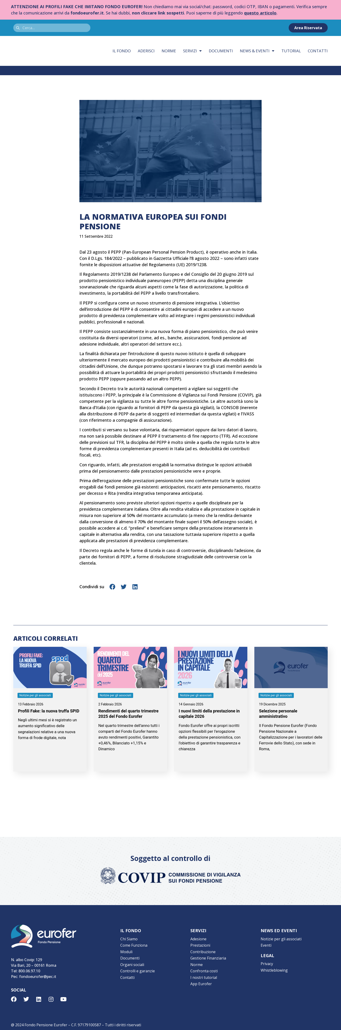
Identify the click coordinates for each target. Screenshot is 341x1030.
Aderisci (146, 50)
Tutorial (291, 50)
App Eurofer (201, 981)
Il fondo (122, 50)
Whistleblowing (274, 969)
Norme (169, 50)
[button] (113, 586)
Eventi (266, 944)
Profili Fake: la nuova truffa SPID (48, 710)
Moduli (126, 950)
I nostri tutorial (203, 975)
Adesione (198, 938)
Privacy (267, 963)
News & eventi (257, 50)
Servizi (192, 50)
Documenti (221, 50)
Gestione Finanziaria (208, 956)
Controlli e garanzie (137, 969)
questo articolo (260, 13)
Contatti (318, 50)
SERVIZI (198, 930)
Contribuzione (203, 950)
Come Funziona (133, 944)
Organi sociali (132, 963)
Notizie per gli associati (281, 938)
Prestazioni (200, 944)
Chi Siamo (129, 938)
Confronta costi (204, 969)
